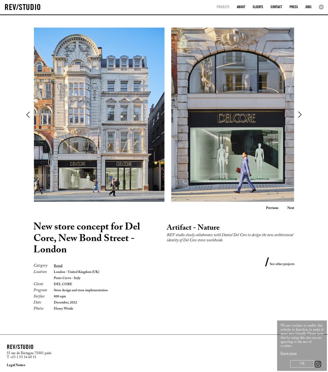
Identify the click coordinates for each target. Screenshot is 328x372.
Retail (55, 266)
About (241, 7)
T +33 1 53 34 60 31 (21, 357)
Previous (28, 114)
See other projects (284, 264)
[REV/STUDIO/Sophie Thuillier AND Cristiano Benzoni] (93, 8)
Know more (288, 353)
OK (302, 363)
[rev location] (321, 7)
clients (258, 7)
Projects (223, 7)
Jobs (308, 7)
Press (294, 7)
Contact (276, 7)
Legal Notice (16, 365)
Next (299, 114)
